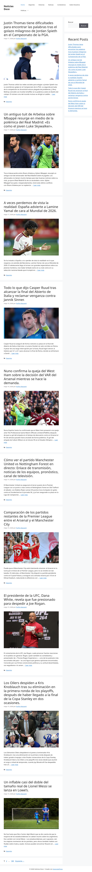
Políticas (26, 10)
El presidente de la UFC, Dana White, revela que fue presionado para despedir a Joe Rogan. (29, 599)
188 (12, 861)
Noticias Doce (8, 8)
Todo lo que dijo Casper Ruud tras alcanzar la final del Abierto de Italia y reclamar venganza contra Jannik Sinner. (30, 293)
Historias (41, 5)
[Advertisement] (78, 149)
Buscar (70, 22)
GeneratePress (58, 869)
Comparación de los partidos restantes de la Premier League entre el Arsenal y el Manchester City (29, 518)
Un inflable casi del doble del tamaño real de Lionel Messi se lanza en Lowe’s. (28, 786)
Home (23, 5)
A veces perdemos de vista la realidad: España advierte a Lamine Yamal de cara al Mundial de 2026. (31, 206)
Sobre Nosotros (74, 5)
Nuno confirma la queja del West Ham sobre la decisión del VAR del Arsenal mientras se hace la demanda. (30, 377)
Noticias (51, 5)
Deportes (32, 5)
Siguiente (19, 861)
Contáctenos (61, 5)
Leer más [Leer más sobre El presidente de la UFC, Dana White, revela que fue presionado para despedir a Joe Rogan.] (28, 665)
